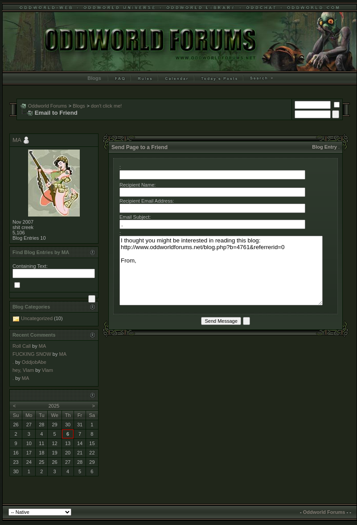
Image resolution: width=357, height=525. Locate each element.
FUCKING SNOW (31, 354)
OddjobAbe (34, 362)
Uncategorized (37, 318)
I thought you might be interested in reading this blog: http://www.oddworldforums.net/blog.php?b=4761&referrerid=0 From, (221, 270)
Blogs (94, 78)
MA (16, 140)
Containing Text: (30, 266)
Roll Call (21, 346)
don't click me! (106, 105)
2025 (54, 405)
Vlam (47, 370)
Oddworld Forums (47, 105)
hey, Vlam (23, 370)
